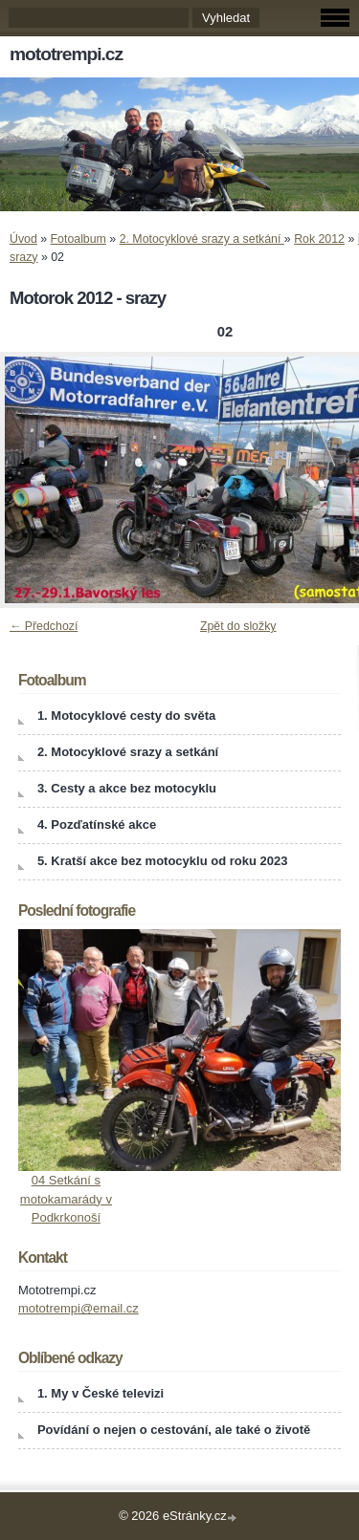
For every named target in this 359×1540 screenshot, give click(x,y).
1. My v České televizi (100, 1393)
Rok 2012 (319, 239)
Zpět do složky (238, 626)
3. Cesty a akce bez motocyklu (126, 788)
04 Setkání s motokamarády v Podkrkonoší (66, 1199)
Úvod (23, 239)
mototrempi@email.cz (78, 1308)
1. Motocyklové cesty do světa (126, 715)
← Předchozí (44, 626)
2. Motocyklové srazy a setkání (202, 239)
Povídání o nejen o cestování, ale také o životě (173, 1429)
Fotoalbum (78, 239)
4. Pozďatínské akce (96, 824)
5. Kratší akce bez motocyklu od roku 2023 (162, 861)
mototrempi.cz (66, 54)
